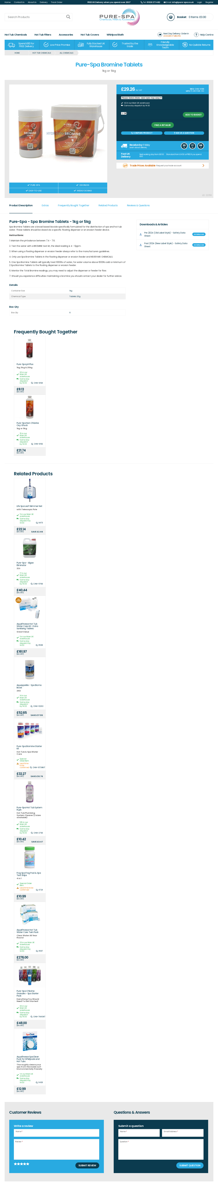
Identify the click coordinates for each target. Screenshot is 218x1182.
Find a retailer (162, 125)
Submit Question (189, 1165)
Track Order (56, 2)
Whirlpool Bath (115, 34)
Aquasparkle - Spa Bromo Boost (29, 686)
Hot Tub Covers (90, 34)
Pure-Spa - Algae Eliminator (25, 564)
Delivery (43, 2)
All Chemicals (66, 53)
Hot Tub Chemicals (16, 34)
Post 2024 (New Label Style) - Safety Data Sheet (165, 245)
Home (8, 2)
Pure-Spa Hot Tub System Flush (29, 808)
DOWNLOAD (199, 234)
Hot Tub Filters (42, 34)
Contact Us (19, 2)
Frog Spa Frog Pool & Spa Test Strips (29, 874)
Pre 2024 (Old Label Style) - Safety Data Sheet (164, 234)
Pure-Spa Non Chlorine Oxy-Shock (28, 424)
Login (199, 2)
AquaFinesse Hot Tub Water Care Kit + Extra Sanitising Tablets (27, 626)
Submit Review (87, 1165)
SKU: (192, 88)
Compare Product (141, 133)
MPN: (188, 91)
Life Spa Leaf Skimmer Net (29, 506)
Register (209, 2)
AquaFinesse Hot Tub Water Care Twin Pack (27, 931)
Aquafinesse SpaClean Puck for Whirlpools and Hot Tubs (28, 1059)
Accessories (66, 34)
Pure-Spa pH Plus (25, 364)
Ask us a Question (184, 133)
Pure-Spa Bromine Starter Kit (29, 747)
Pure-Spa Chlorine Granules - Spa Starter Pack (27, 993)
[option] (22, 45)
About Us (32, 2)
